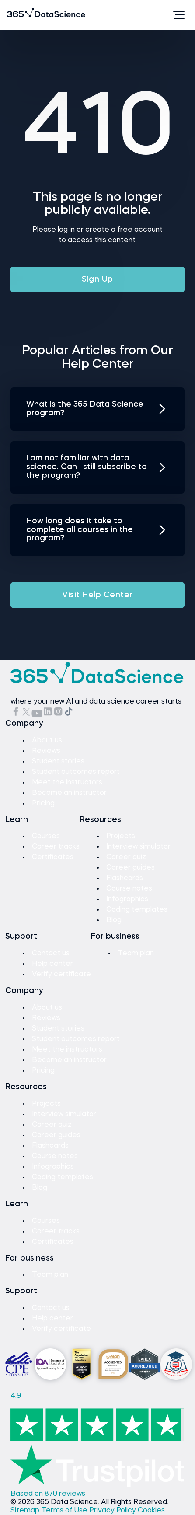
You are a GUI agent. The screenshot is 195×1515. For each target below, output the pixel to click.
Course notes (129, 888)
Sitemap (25, 1510)
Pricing (43, 803)
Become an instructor (69, 793)
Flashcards (124, 878)
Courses (46, 836)
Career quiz (126, 857)
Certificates (52, 857)
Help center (52, 964)
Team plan (136, 953)
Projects (120, 836)
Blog (114, 920)
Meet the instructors (67, 782)
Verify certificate (61, 974)
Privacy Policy (113, 1510)
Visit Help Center (97, 595)
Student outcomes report (76, 772)
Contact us (51, 953)
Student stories (58, 761)
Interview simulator (138, 846)
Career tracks (56, 846)
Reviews (46, 751)
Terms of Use (65, 1510)
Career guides (130, 867)
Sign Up (97, 279)
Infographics (127, 899)
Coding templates (136, 909)
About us (47, 740)
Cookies (151, 1510)
